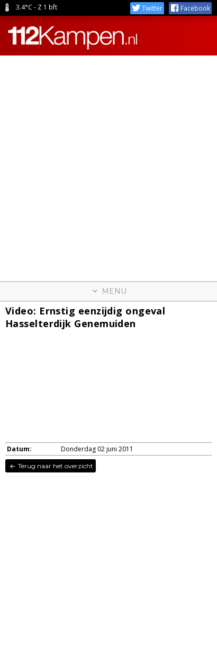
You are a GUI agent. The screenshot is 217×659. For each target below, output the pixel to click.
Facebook (190, 8)
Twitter (147, 8)
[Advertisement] (108, 163)
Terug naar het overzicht (50, 466)
